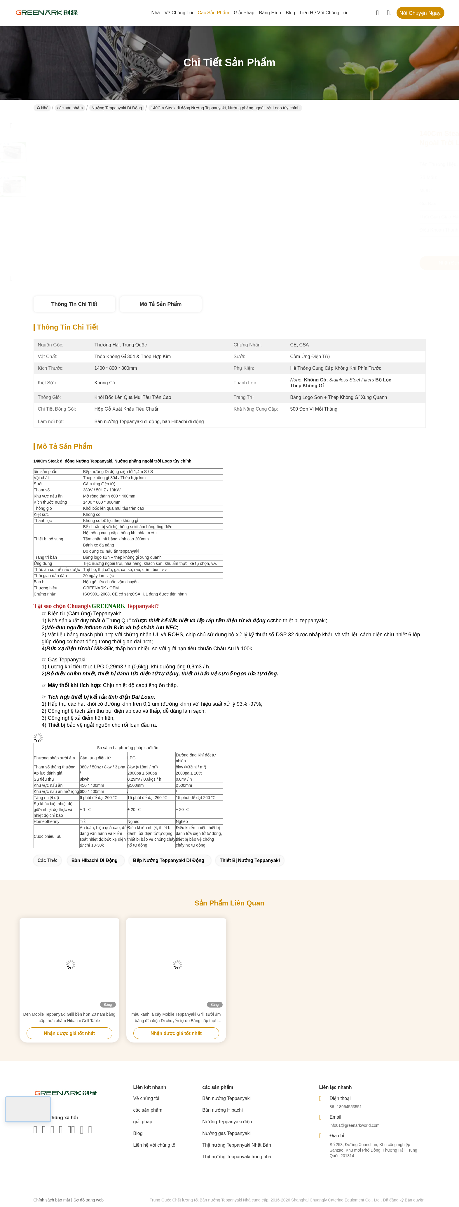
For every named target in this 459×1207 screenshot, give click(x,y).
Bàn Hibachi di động (94, 860)
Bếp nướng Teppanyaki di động (168, 860)
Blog (290, 12)
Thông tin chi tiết (74, 304)
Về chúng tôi (179, 12)
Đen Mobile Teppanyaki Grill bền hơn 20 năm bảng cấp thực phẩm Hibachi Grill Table (69, 1017)
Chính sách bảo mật (52, 1200)
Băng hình (270, 12)
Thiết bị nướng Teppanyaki (250, 860)
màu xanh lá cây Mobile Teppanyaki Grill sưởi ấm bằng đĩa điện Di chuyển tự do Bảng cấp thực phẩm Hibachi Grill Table (176, 1018)
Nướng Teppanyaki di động (117, 108)
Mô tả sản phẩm (161, 304)
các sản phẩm (213, 12)
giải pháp (244, 12)
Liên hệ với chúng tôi (323, 12)
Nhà (155, 12)
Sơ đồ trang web (89, 1200)
